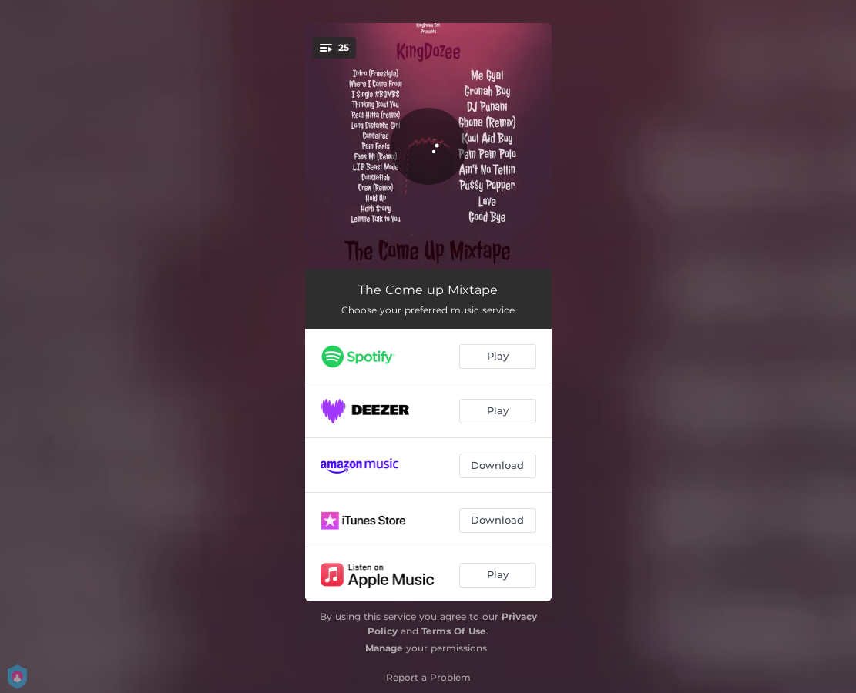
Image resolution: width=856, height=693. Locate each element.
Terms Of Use (453, 631)
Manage (384, 648)
